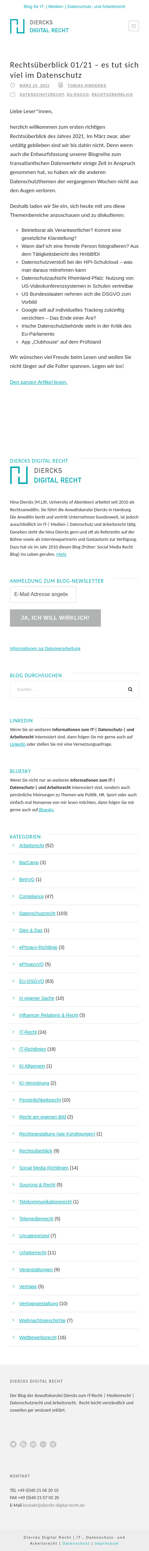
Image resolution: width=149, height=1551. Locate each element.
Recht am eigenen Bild (42, 1117)
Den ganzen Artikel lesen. (38, 382)
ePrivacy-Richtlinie (38, 947)
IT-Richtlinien (32, 1049)
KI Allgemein (32, 1066)
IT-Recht (28, 1032)
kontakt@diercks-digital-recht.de (54, 1505)
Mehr (61, 554)
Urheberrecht (32, 1252)
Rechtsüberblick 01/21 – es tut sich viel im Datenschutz (74, 70)
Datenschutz (76, 1543)
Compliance (31, 896)
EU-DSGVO (78, 94)
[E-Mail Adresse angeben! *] (43, 594)
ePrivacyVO (31, 964)
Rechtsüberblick (112, 94)
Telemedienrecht (36, 1218)
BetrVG (27, 879)
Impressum (107, 1543)
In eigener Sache (36, 998)
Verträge (28, 1286)
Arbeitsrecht (31, 845)
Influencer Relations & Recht (48, 1015)
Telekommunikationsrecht (45, 1201)
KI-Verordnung (34, 1083)
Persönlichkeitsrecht (40, 1100)
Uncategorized (34, 1235)
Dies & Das (30, 930)
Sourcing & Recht (37, 1184)
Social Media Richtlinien (44, 1167)
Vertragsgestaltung (38, 1303)
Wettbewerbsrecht (38, 1337)
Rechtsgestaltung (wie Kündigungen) (57, 1134)
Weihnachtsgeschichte (42, 1320)
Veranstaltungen (36, 1269)
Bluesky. (46, 810)
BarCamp (29, 862)
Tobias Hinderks (87, 85)
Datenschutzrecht (42, 94)
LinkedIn (18, 744)
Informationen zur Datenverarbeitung (45, 648)
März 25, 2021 (35, 85)
